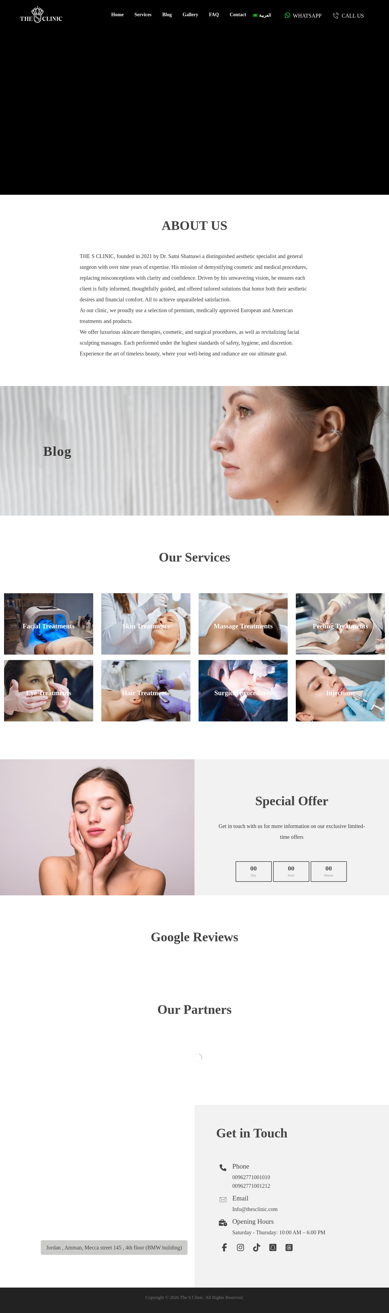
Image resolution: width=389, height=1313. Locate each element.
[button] (224, 1247)
